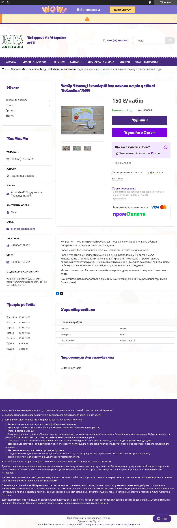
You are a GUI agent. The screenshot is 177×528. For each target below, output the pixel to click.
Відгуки (125, 61)
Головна (10, 61)
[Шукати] (170, 40)
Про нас (59, 61)
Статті (9, 105)
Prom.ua (106, 518)
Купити (140, 120)
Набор (64, 250)
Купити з (140, 133)
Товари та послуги (33, 61)
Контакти (76, 61)
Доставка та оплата (101, 61)
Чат (162, 518)
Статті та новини (146, 61)
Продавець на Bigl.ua (89, 521)
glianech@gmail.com (23, 228)
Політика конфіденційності (126, 524)
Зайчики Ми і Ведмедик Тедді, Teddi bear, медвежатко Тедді (47, 69)
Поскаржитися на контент (97, 524)
